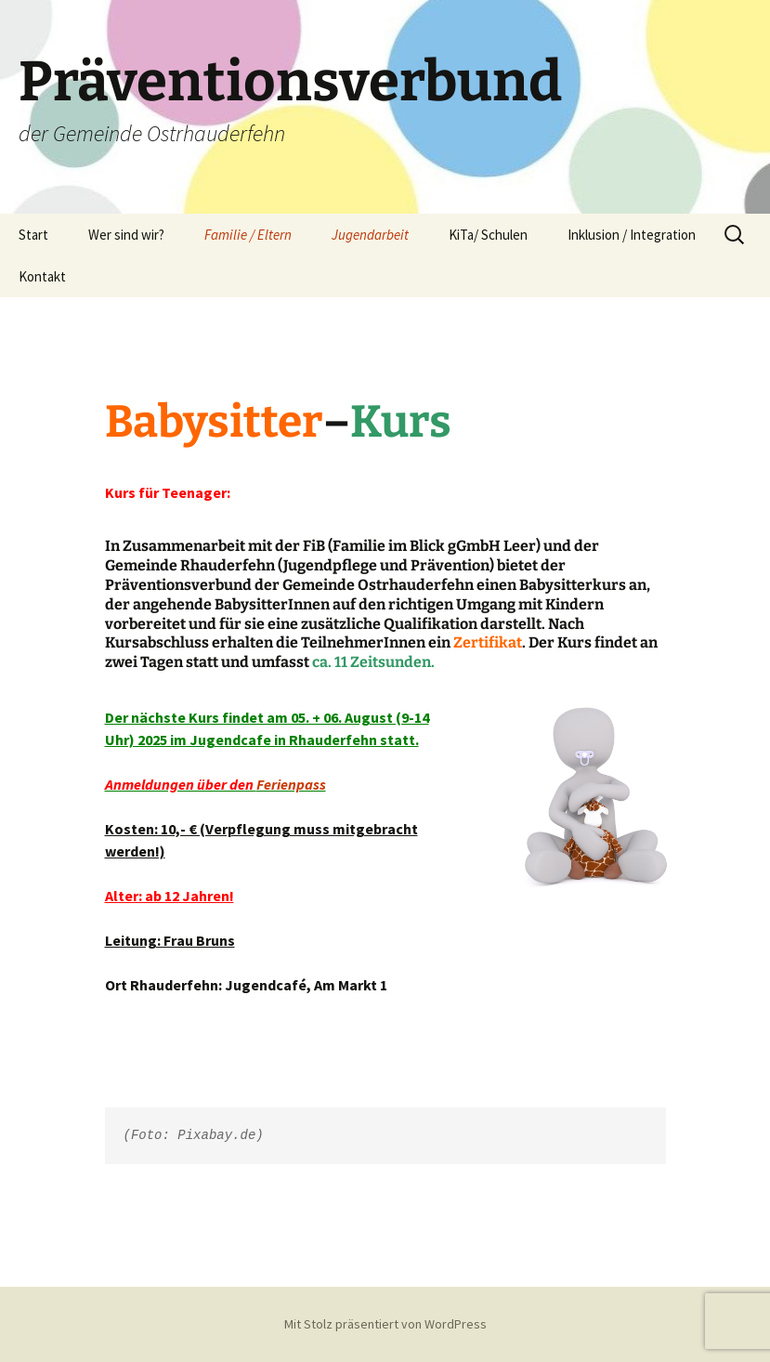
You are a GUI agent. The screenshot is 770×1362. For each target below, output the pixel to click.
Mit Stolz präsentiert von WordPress (385, 1324)
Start (33, 234)
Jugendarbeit (370, 234)
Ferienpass (291, 784)
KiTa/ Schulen (488, 234)
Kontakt (42, 276)
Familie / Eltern (248, 234)
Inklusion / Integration (632, 234)
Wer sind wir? (126, 234)
